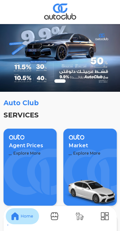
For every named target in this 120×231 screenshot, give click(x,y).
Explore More (25, 153)
